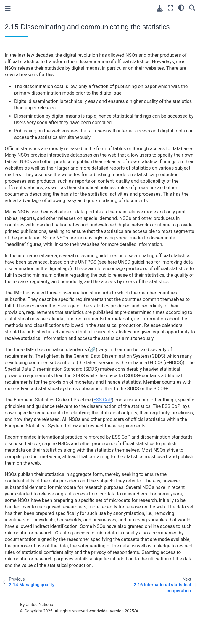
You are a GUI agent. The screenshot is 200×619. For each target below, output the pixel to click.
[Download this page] (159, 8)
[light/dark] (181, 7)
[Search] (192, 7)
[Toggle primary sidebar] (7, 8)
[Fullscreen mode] (170, 8)
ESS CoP (102, 400)
